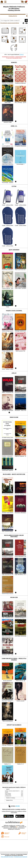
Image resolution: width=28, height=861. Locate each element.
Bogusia (6, 792)
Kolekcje (17, 23)
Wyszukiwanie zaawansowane (7, 23)
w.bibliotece (13, 826)
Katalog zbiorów (13, 16)
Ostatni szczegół (8, 794)
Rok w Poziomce (8, 793)
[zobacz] (21, 54)
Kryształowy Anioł (8, 795)
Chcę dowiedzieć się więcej (7, 856)
